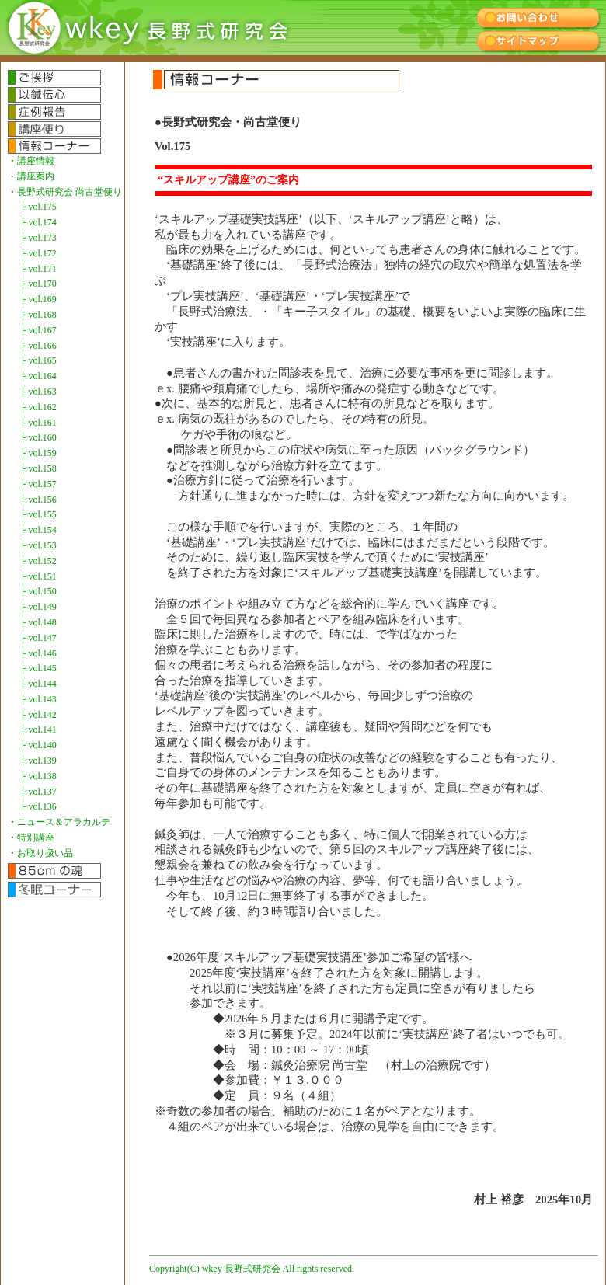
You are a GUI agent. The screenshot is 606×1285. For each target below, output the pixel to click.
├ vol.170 (38, 283)
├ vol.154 (38, 529)
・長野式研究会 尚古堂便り (65, 191)
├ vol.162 (38, 407)
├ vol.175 (38, 206)
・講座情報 (31, 160)
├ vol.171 (38, 268)
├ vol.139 (38, 760)
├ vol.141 (38, 729)
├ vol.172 (38, 253)
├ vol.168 (38, 314)
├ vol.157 (38, 484)
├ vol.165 (38, 360)
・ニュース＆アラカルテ (59, 822)
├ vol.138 (38, 776)
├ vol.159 (38, 452)
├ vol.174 (38, 222)
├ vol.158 (38, 468)
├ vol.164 (38, 376)
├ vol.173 (38, 237)
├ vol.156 (38, 499)
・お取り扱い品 (40, 853)
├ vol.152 (38, 560)
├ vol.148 (38, 622)
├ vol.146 (38, 653)
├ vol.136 (38, 806)
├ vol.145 (38, 668)
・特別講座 (31, 837)
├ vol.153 (38, 545)
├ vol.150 (38, 591)
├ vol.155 (38, 514)
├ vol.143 (38, 699)
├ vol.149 (38, 606)
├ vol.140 (38, 745)
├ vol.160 (38, 437)
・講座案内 (31, 176)
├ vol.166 (38, 345)
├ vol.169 (38, 299)
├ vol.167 (38, 330)
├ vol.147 (38, 637)
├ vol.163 (38, 391)
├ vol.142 (38, 714)
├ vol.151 (38, 576)
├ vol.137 (38, 791)
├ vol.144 (38, 683)
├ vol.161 (38, 422)
